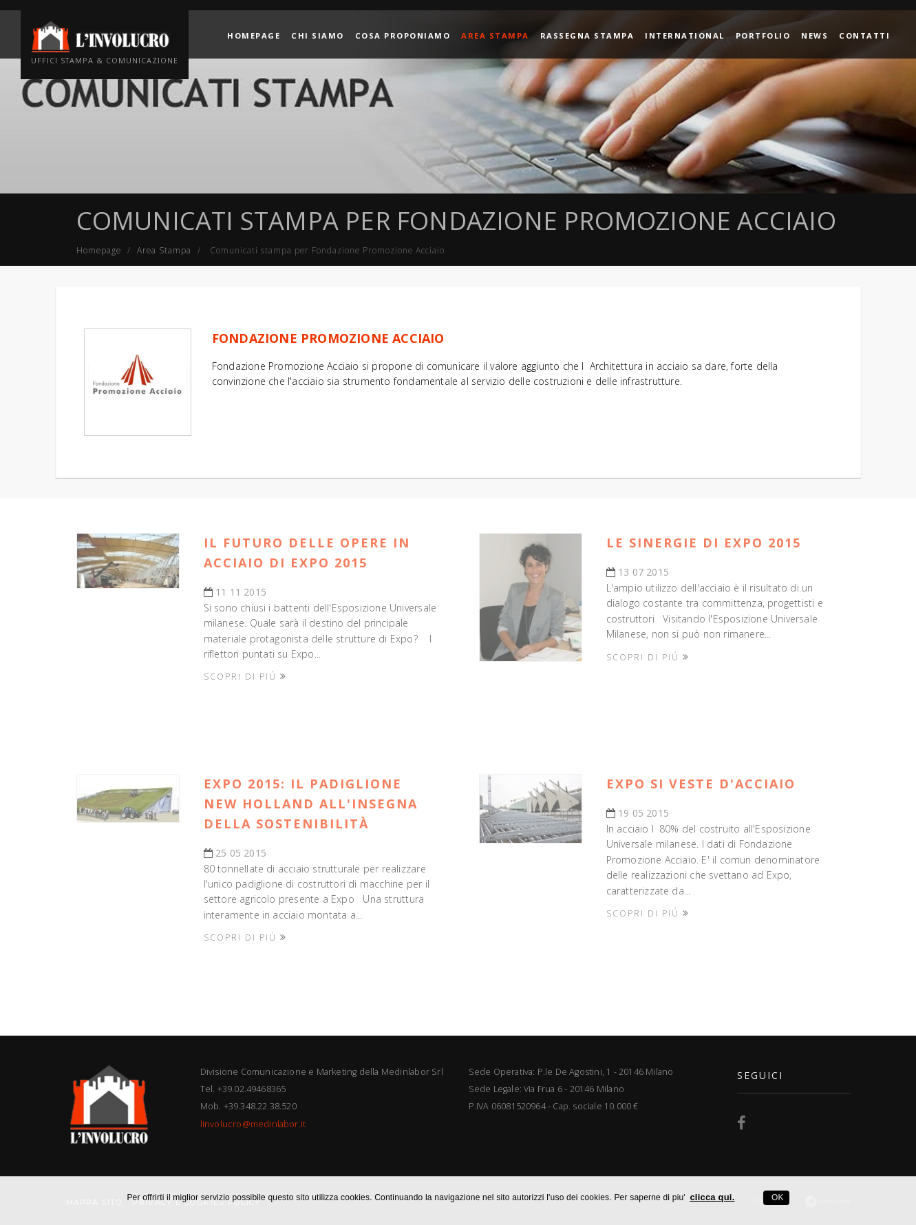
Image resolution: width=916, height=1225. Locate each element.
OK (776, 1197)
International (685, 34)
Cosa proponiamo (403, 34)
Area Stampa (495, 34)
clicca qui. (712, 1197)
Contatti (864, 34)
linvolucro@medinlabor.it (253, 1124)
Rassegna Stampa (587, 34)
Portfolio (763, 34)
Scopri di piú (245, 676)
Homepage (253, 34)
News (814, 34)
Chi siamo (317, 34)
